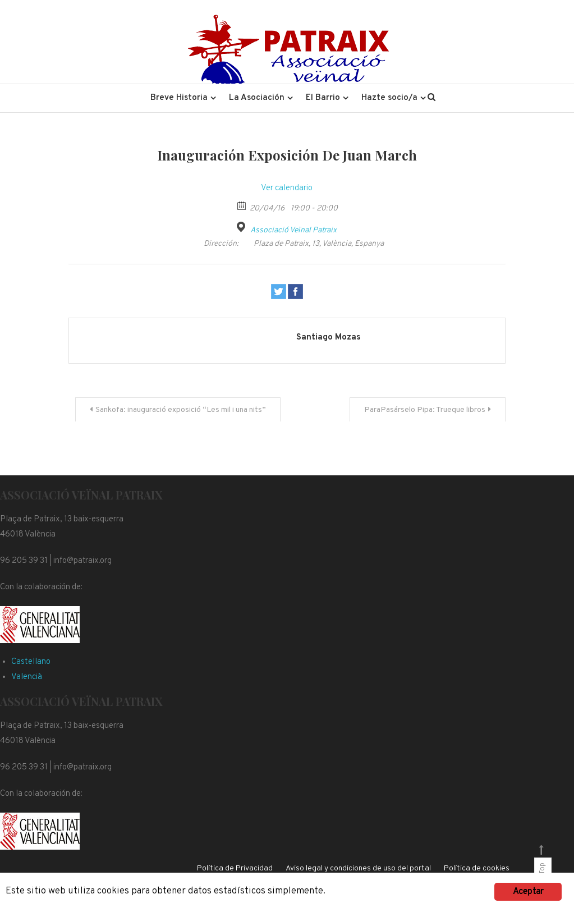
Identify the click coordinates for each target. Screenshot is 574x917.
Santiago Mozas (328, 337)
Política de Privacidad (235, 868)
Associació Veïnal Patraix (293, 230)
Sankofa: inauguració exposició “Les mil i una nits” (180, 410)
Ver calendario (287, 188)
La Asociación (256, 98)
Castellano (30, 662)
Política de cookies (476, 868)
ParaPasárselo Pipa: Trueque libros (424, 410)
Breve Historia (179, 98)
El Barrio (323, 98)
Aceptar (528, 891)
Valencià (26, 677)
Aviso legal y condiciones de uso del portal (358, 868)
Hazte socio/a (389, 98)
